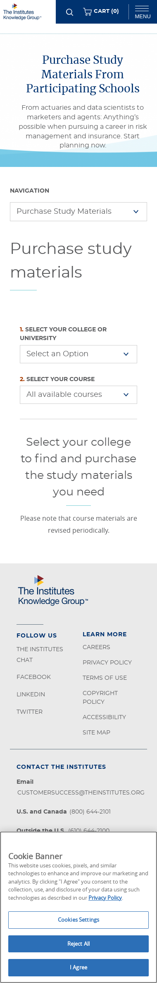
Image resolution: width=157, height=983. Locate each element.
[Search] (69, 12)
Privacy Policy (107, 663)
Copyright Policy (100, 698)
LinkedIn (31, 695)
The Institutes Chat (40, 655)
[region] (78, 907)
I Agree (78, 967)
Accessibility (104, 717)
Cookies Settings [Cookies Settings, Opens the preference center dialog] (78, 919)
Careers (96, 647)
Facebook (34, 677)
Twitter (30, 712)
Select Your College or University (63, 334)
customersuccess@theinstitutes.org (81, 793)
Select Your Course (57, 379)
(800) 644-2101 (90, 812)
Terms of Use (105, 678)
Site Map (96, 733)
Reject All (78, 943)
